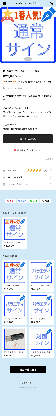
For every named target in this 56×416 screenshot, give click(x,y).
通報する (49, 159)
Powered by (28, 388)
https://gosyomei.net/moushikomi (20, 128)
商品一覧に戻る (28, 369)
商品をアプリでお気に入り (28, 150)
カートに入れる (28, 138)
